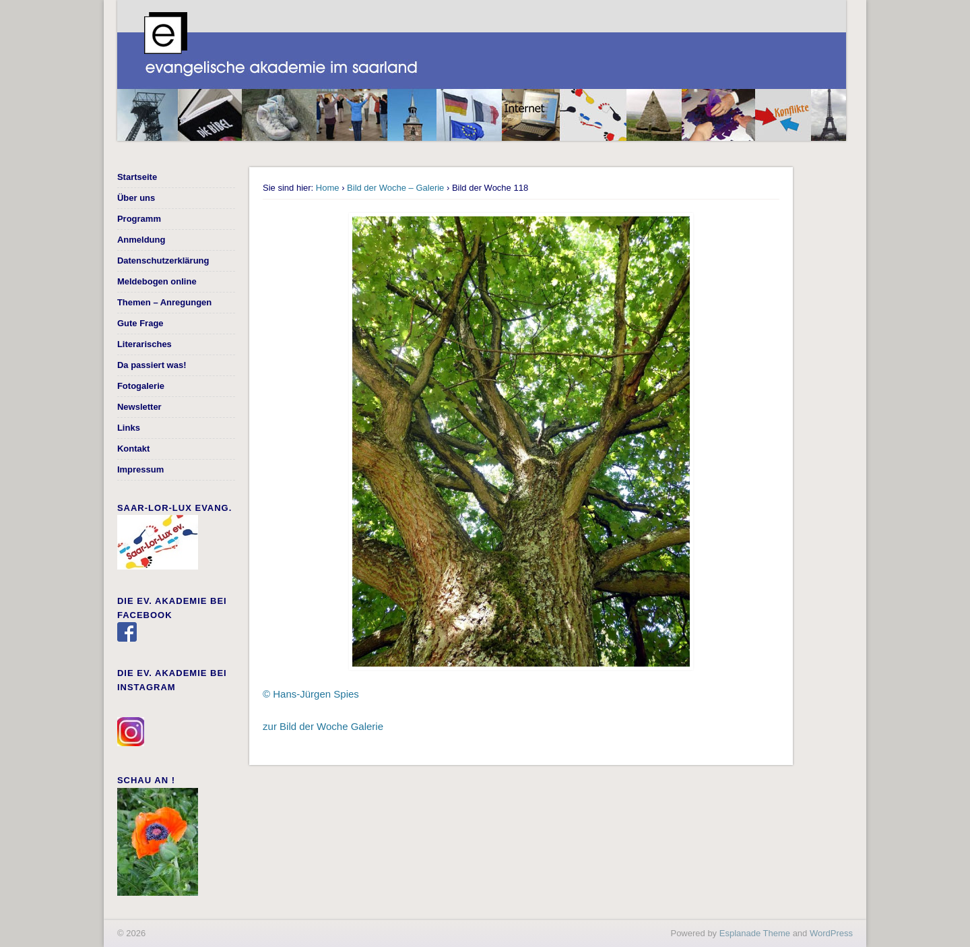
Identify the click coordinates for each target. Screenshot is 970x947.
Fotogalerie (140, 386)
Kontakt (133, 449)
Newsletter (139, 407)
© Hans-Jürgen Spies (311, 694)
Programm (139, 219)
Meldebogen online (157, 281)
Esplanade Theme (754, 933)
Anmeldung (141, 240)
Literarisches (144, 344)
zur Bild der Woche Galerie (323, 726)
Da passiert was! (152, 365)
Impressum (140, 469)
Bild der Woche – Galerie (395, 188)
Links (128, 428)
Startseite (137, 177)
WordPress (831, 933)
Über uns (136, 198)
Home (328, 188)
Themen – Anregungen (164, 302)
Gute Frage (140, 323)
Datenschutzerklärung (163, 260)
